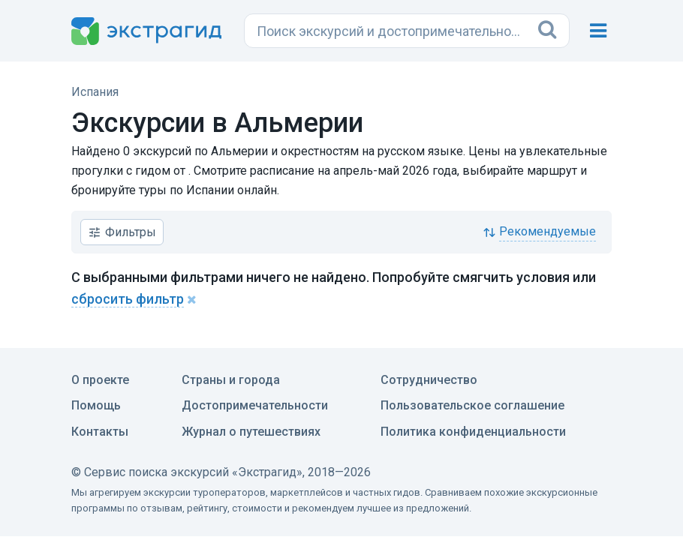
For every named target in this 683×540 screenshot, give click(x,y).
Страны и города (231, 380)
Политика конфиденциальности (473, 431)
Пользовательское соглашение (472, 405)
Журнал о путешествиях (251, 431)
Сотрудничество (429, 380)
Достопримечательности (255, 405)
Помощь (96, 405)
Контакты (99, 431)
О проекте (100, 380)
